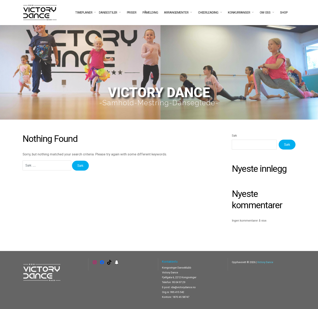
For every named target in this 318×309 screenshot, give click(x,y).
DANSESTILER (108, 12)
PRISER (131, 12)
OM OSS (265, 12)
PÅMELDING (150, 12)
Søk (234, 135)
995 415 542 (177, 292)
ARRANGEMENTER (176, 12)
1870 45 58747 (180, 296)
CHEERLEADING (208, 12)
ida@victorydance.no (183, 287)
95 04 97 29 (178, 282)
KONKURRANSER (239, 12)
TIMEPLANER (83, 12)
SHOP (284, 12)
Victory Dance (265, 262)
